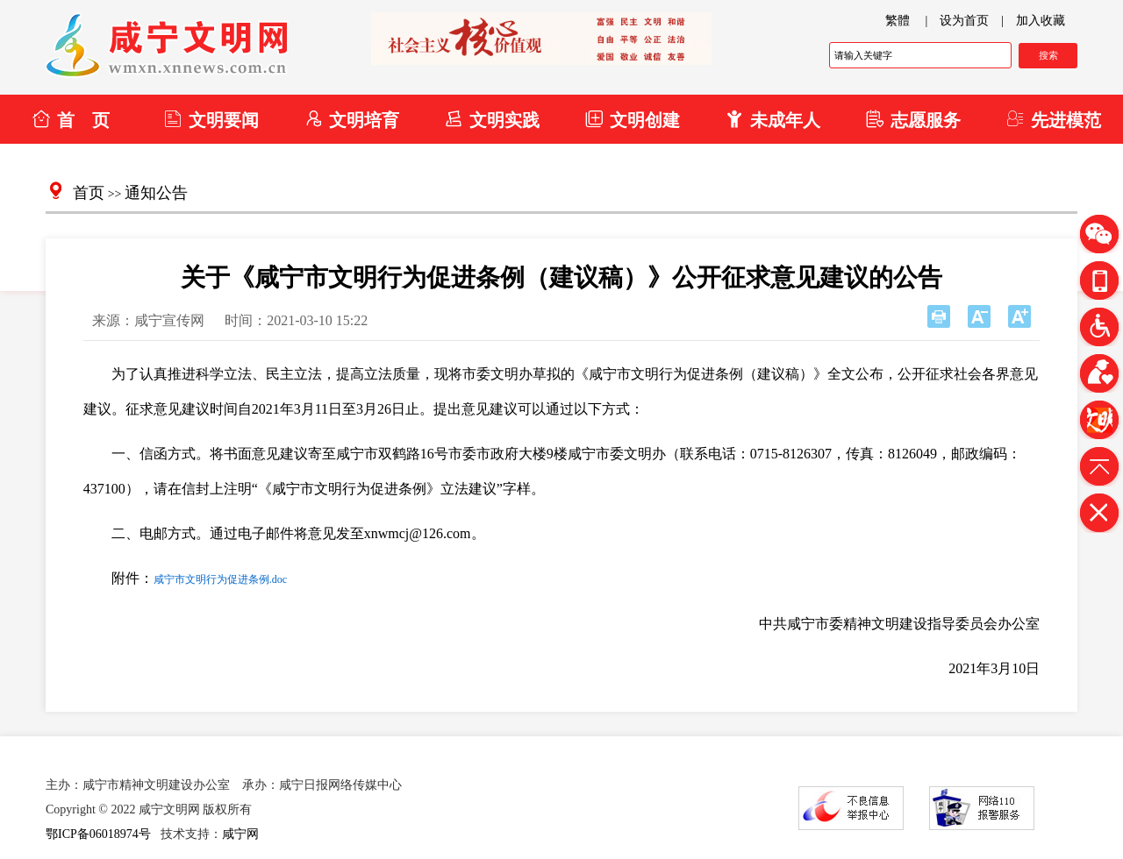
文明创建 (632, 119)
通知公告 (156, 193)
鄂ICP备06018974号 (98, 834)
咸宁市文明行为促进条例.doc (220, 579)
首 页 (71, 119)
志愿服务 (913, 119)
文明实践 (492, 119)
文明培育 (351, 119)
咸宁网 (240, 834)
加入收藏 (1040, 20)
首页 (88, 193)
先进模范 (1053, 119)
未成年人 (772, 119)
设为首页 (964, 20)
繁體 (897, 20)
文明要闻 (211, 119)
